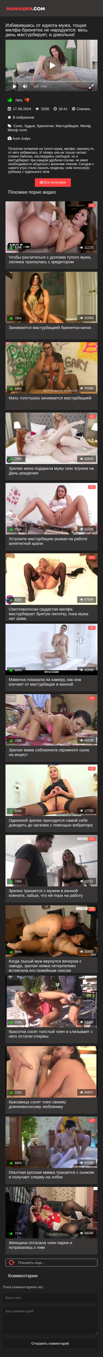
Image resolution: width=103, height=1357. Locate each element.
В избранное (23, 117)
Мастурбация (66, 126)
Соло (17, 126)
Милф (85, 126)
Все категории (53, 182)
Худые (29, 126)
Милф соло (17, 130)
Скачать (84, 109)
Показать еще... (31, 1263)
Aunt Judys (21, 138)
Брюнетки (45, 126)
